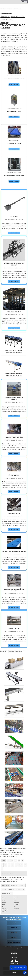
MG (12, 860)
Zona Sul (4, 889)
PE (9, 864)
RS (5, 864)
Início (14, 923)
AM (25, 864)
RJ (8, 860)
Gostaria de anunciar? (14, 942)
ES (15, 860)
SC (2, 864)
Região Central (5, 885)
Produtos (14, 932)
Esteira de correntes (5, 16)
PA (2, 869)
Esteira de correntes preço (6, 19)
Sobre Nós (14, 927)
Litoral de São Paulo (6, 893)
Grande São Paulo (20, 889)
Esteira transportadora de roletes (17, 16)
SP (18, 860)
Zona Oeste (21, 885)
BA (12, 864)
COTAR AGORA (14, 84)
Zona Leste (11, 889)
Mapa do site (14, 937)
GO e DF (20, 864)
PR (22, 860)
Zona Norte (14, 885)
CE (16, 864)
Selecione (3, 860)
